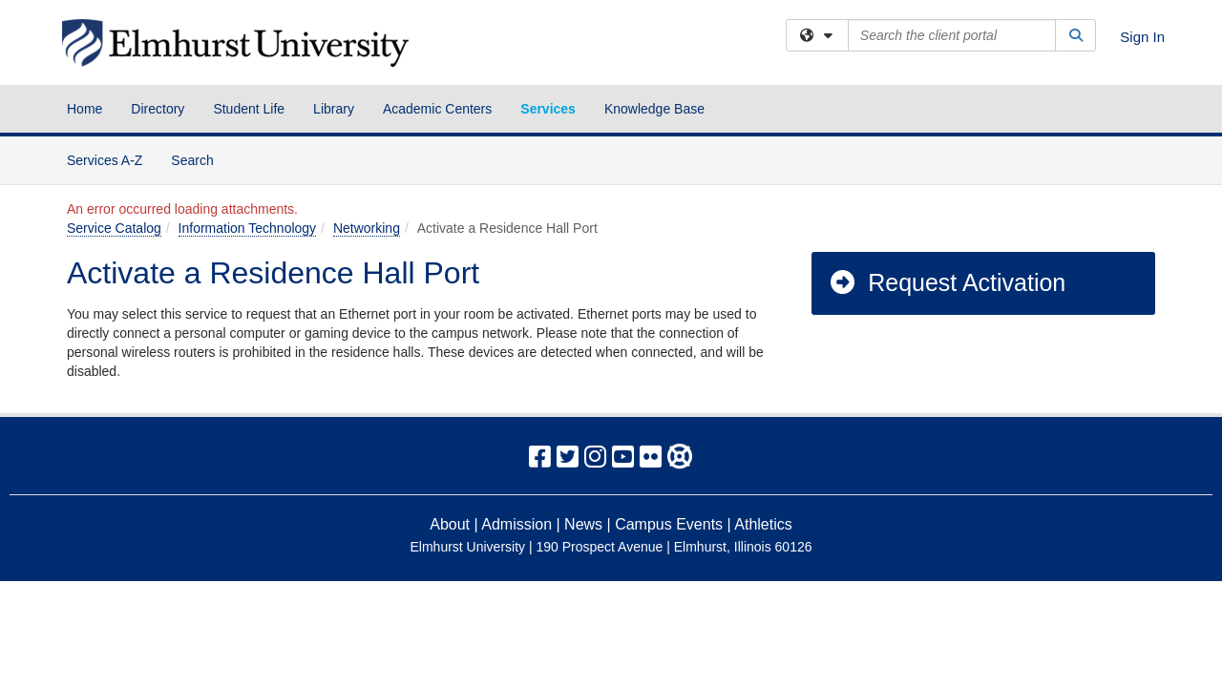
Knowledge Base (654, 108)
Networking (366, 228)
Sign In (1142, 37)
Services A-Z (104, 160)
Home (84, 108)
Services (548, 108)
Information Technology (248, 228)
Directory (157, 108)
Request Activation (946, 282)
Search (199, 159)
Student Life (248, 108)
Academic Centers (437, 108)
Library (333, 108)
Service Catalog (114, 228)
